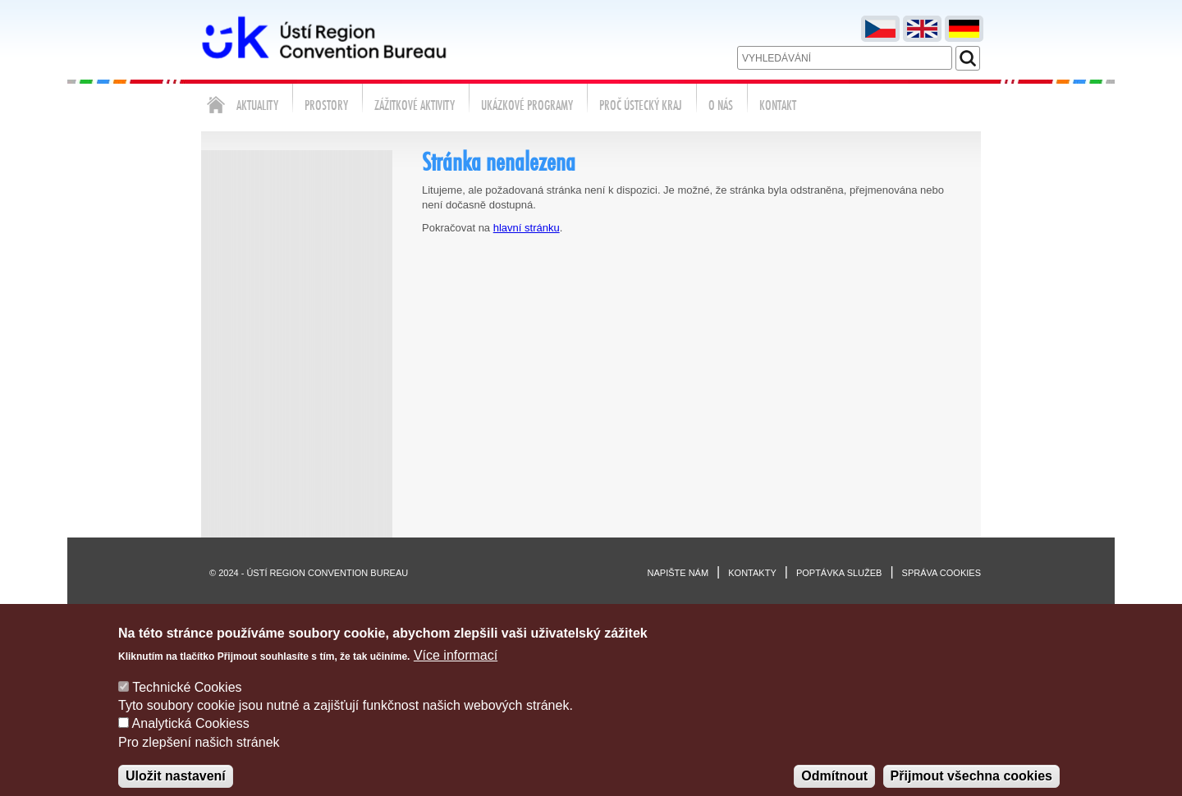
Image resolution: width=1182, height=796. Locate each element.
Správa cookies (941, 573)
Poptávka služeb (839, 573)
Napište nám (678, 573)
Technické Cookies (186, 701)
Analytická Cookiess (191, 738)
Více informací (455, 670)
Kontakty (752, 573)
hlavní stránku (526, 228)
